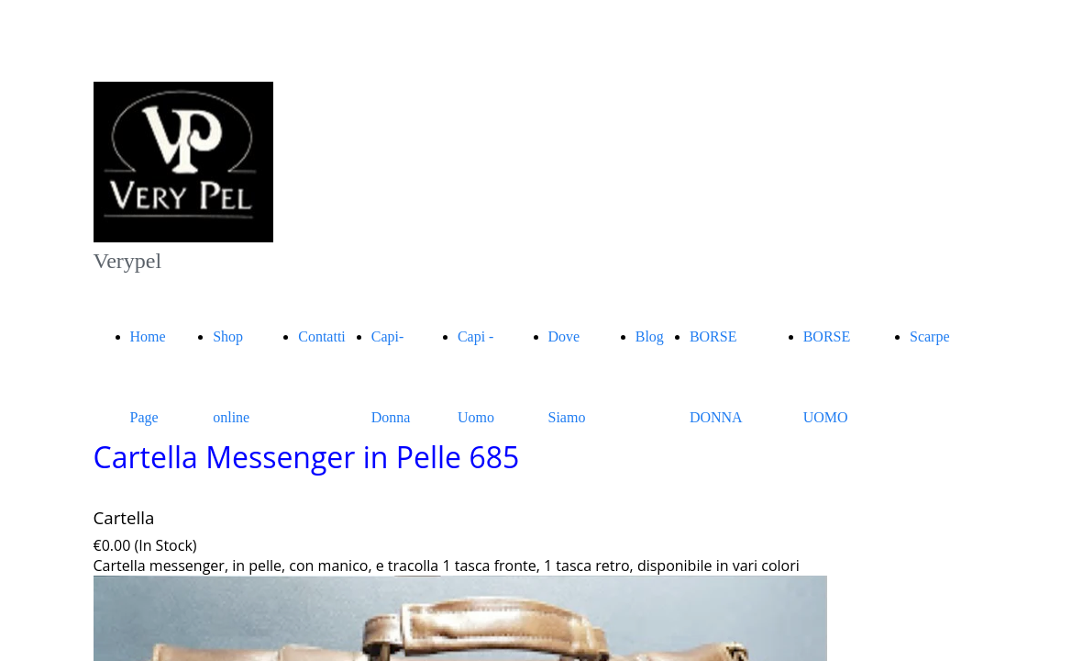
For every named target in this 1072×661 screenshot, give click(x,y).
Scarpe (930, 336)
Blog (649, 336)
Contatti (322, 336)
